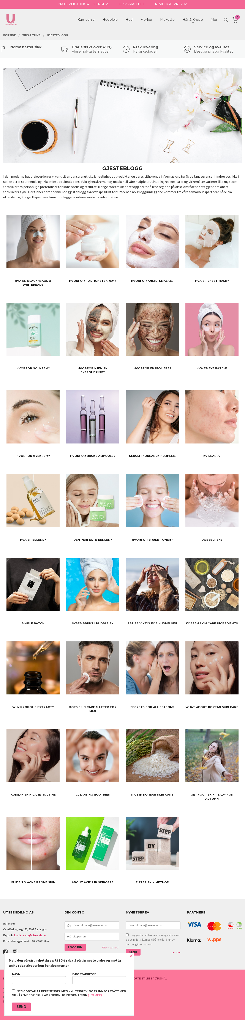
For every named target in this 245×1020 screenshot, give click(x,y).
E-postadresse (99, 978)
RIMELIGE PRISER (171, 4)
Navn (39, 978)
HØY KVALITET (131, 4)
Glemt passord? (110, 947)
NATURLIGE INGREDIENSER (83, 4)
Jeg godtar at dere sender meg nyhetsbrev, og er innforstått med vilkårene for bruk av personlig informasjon (153, 939)
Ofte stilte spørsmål (150, 978)
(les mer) (95, 995)
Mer (214, 19)
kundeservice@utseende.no (30, 935)
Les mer (176, 952)
